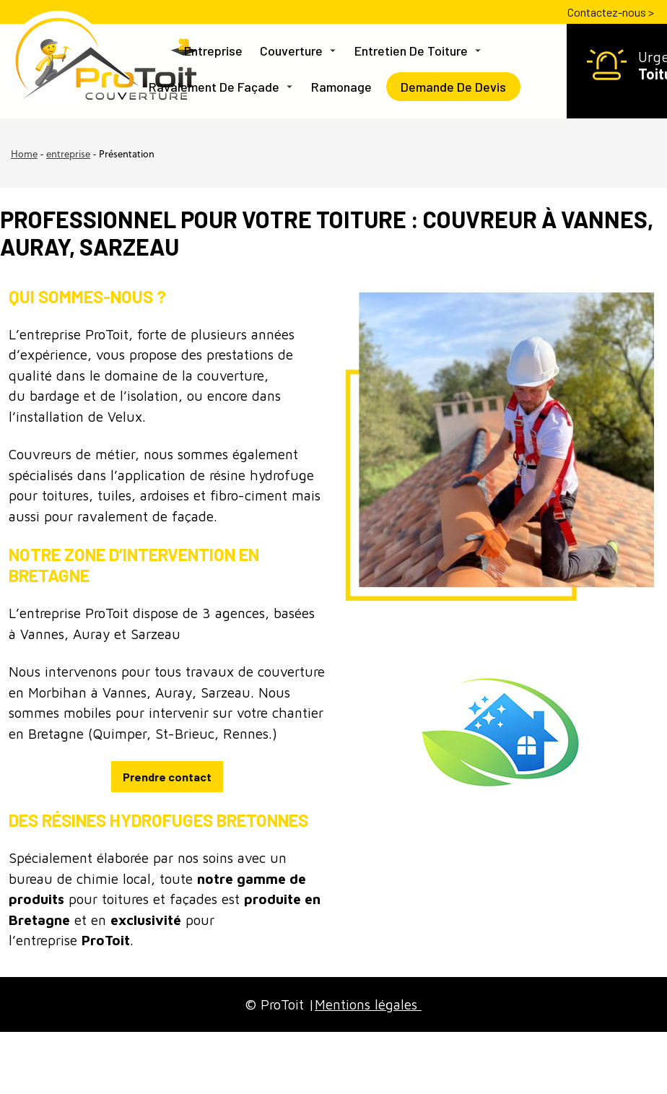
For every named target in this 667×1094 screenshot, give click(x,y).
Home (24, 154)
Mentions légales (368, 1004)
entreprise (68, 154)
